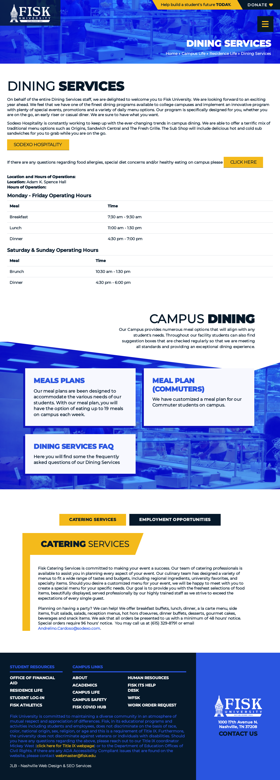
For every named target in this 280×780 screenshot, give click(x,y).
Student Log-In (27, 697)
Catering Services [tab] (92, 519)
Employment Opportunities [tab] (175, 519)
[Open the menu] (265, 24)
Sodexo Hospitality (38, 144)
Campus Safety (89, 699)
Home (171, 53)
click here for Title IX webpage (65, 745)
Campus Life (193, 53)
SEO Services (78, 765)
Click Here (243, 162)
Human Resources (148, 677)
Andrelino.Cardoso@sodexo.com (69, 628)
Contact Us (238, 733)
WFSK (134, 697)
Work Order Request (152, 705)
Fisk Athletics (26, 705)
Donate (260, 4)
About (79, 677)
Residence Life (223, 53)
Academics (84, 685)
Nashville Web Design (41, 765)
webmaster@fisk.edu (75, 755)
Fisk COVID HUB (89, 707)
